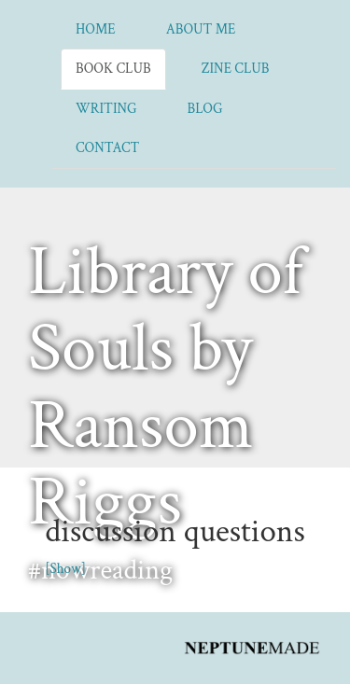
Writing (106, 109)
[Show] (65, 569)
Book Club (113, 68)
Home (96, 29)
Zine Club (236, 68)
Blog (205, 109)
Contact (107, 148)
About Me (201, 29)
